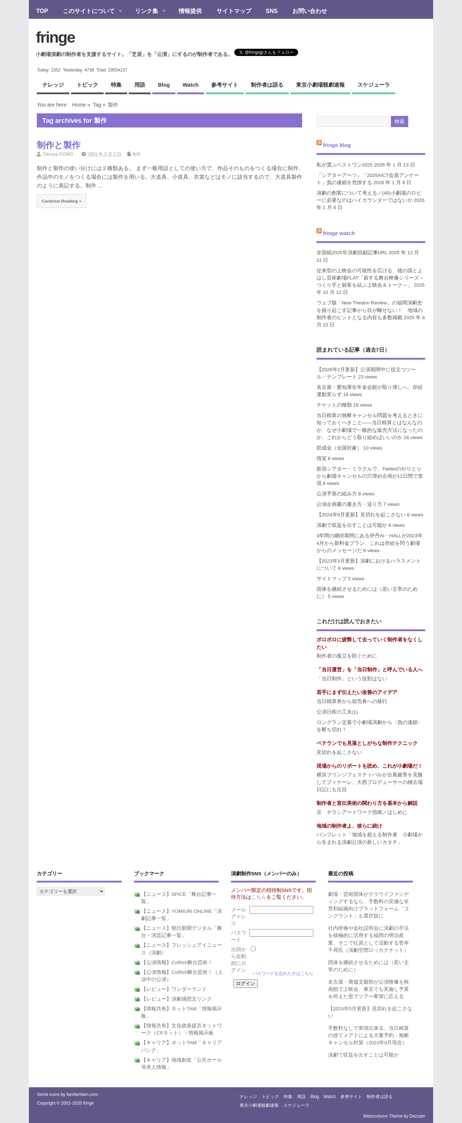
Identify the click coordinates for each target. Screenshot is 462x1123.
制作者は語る (267, 85)
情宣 (322, 458)
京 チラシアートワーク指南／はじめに (362, 812)
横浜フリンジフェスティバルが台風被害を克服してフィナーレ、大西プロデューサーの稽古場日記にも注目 (370, 782)
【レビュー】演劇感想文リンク (176, 999)
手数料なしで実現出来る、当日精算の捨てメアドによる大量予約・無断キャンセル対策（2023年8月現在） (368, 1036)
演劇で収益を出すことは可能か (352, 525)
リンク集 (147, 12)
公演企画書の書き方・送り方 (349, 504)
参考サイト (224, 85)
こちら (258, 897)
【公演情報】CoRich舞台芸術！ (177, 962)
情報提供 (190, 11)
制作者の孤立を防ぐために (347, 656)
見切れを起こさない (339, 752)
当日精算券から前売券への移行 (352, 701)
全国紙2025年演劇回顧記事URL (352, 252)
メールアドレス (238, 916)
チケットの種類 (334, 405)
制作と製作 (58, 145)
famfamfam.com (81, 1094)
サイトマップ (234, 11)
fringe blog (337, 145)
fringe (55, 37)
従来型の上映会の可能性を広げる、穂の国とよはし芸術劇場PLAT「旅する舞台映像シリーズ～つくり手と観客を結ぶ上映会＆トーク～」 (370, 278)
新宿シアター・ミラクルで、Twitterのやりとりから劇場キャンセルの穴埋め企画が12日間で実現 (370, 476)
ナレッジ (53, 85)
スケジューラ (373, 85)
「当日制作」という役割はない (352, 678)
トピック (87, 85)
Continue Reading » (62, 201)
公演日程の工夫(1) (337, 712)
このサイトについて (88, 12)
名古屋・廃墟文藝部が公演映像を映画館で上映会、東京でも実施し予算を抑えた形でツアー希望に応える (368, 989)
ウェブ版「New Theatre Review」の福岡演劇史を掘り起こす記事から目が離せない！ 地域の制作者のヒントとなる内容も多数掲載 (370, 310)
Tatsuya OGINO (58, 154)
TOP (42, 11)
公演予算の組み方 (337, 494)
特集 (116, 85)
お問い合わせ (309, 11)
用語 (139, 85)
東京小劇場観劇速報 (320, 85)
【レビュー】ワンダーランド (174, 989)
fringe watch (339, 233)
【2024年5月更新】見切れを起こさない (361, 514)
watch (191, 85)
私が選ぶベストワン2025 (345, 165)
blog (164, 85)
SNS (272, 11)
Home (79, 105)
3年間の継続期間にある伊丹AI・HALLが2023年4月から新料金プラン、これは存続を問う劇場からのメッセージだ (370, 543)
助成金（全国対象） (339, 448)
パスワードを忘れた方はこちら (283, 973)
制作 (136, 154)
